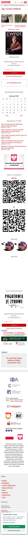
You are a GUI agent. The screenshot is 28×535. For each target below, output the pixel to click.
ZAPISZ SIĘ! (14, 73)
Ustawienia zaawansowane (14, 530)
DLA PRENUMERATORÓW (14, 83)
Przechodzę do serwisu (14, 526)
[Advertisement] (14, 273)
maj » (21, 115)
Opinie (4, 490)
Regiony (4, 480)
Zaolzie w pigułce (7, 488)
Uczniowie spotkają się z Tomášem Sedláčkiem (20, 26)
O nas (4, 497)
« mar (6, 115)
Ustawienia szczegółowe (9, 522)
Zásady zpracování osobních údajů (14, 76)
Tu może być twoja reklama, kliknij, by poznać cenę (14, 360)
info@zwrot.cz (7, 512)
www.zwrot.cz (4, 510)
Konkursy (5, 492)
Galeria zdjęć (6, 495)
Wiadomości (5, 483)
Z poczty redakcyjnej (9, 485)
